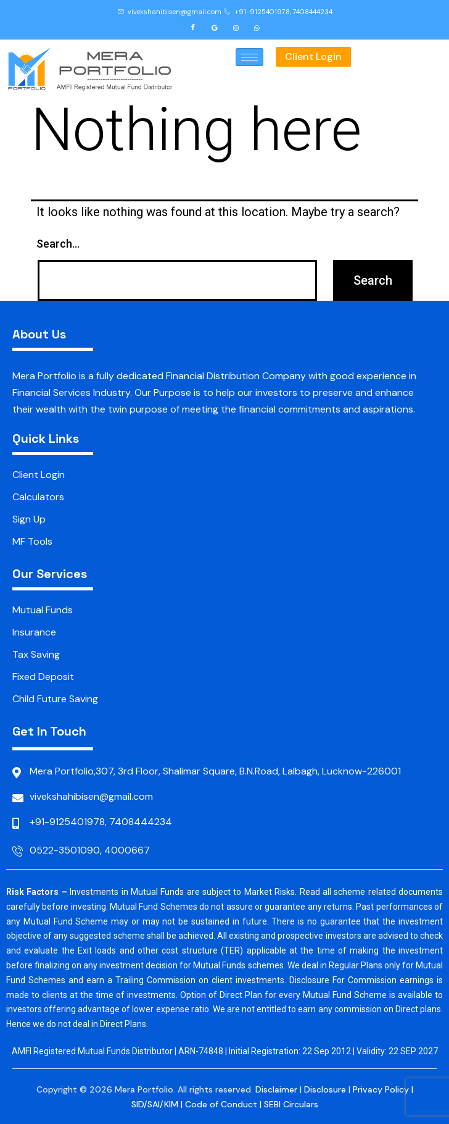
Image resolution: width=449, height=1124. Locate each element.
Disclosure (325, 1089)
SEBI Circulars (291, 1104)
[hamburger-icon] (249, 57)
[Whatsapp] (257, 27)
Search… (58, 243)
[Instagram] (236, 27)
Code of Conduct (221, 1104)
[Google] (215, 27)
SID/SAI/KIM (154, 1104)
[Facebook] (193, 27)
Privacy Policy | (383, 1089)
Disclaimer (276, 1089)
